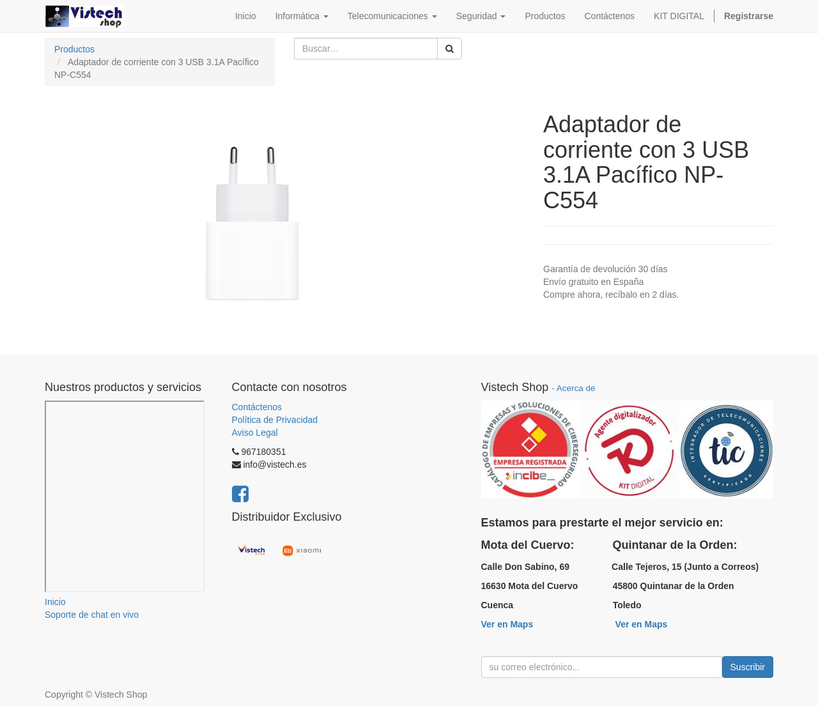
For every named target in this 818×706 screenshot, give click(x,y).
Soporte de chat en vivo (92, 615)
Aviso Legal (255, 432)
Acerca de (576, 388)
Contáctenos (257, 407)
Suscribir (747, 667)
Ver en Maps (507, 624)
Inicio (55, 602)
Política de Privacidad (275, 420)
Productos (74, 49)
